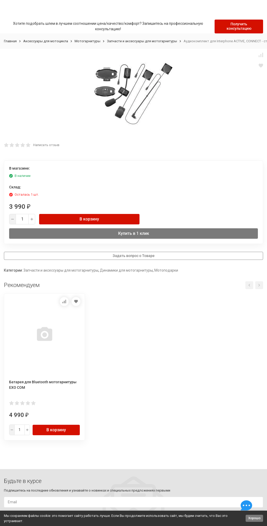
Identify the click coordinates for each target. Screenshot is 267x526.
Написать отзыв (46, 145)
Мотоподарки (166, 270)
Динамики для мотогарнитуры (126, 270)
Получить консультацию (239, 26)
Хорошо (254, 518)
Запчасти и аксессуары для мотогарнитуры (142, 41)
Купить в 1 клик (133, 233)
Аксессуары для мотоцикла (45, 41)
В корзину (89, 219)
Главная (10, 41)
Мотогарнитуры (87, 41)
